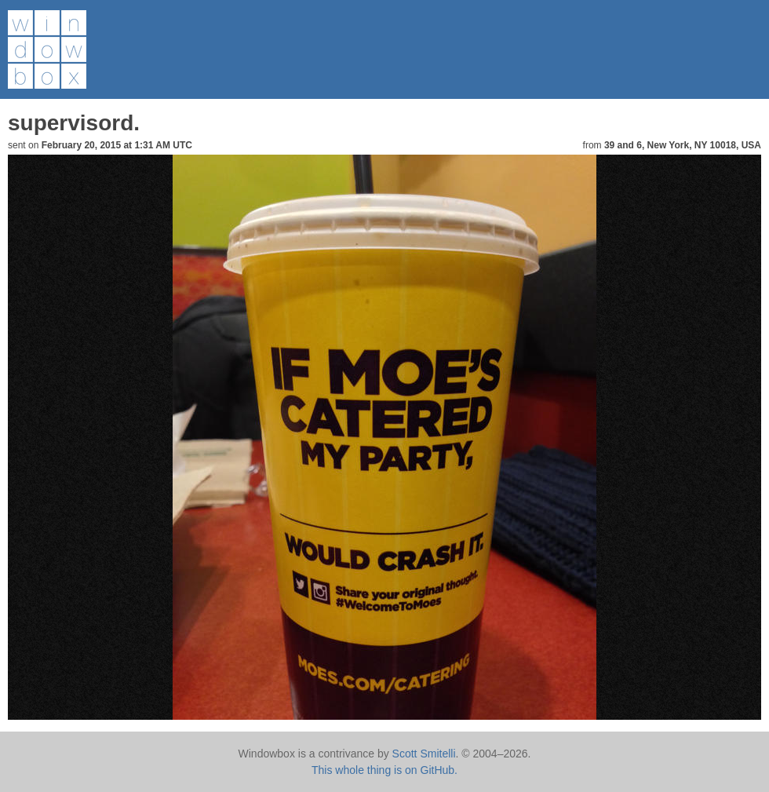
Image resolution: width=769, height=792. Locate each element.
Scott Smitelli (424, 753)
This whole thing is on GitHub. (384, 770)
